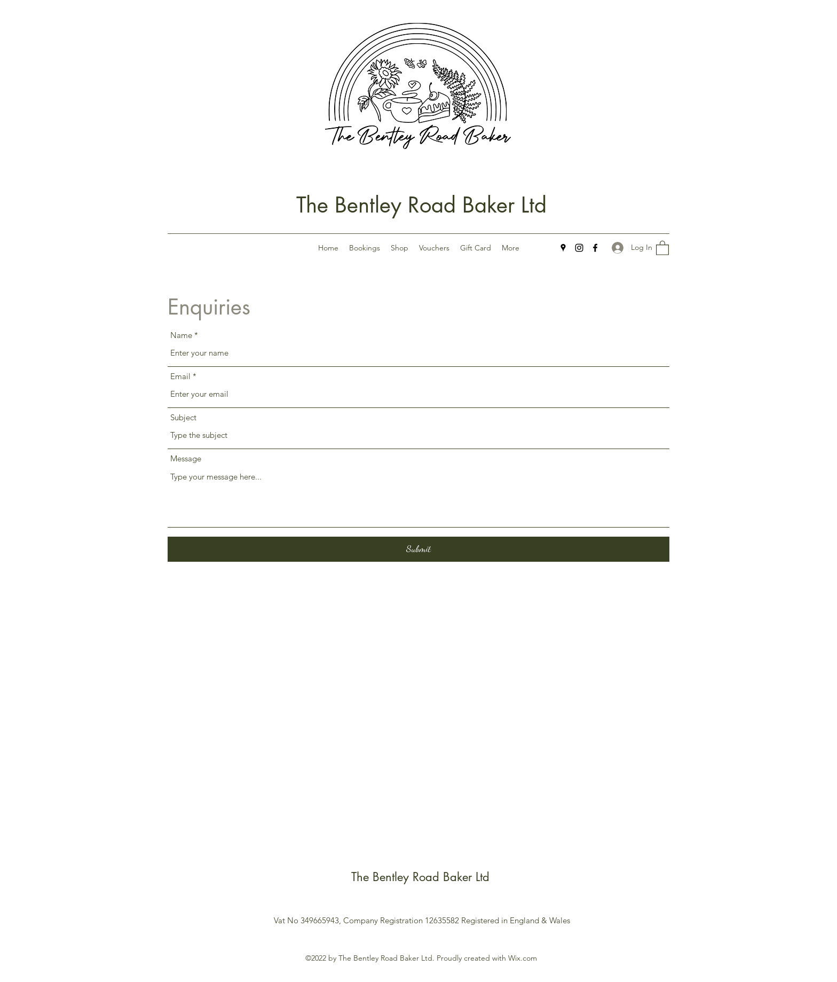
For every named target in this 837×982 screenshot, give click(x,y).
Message (185, 458)
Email (180, 376)
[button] (662, 247)
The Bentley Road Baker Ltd (421, 205)
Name (181, 335)
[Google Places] (563, 247)
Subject (183, 417)
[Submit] (418, 549)
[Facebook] (595, 247)
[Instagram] (579, 247)
